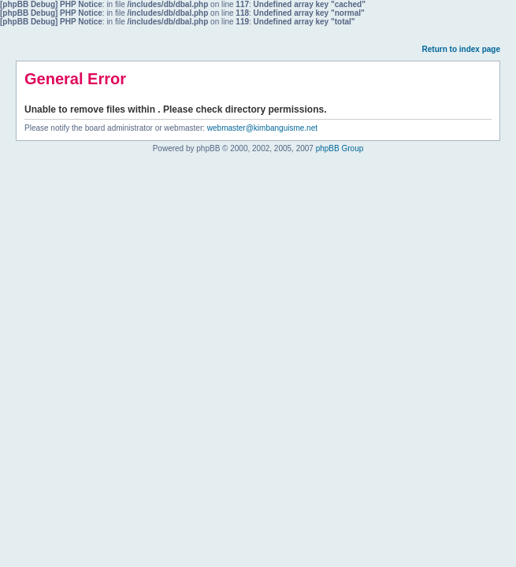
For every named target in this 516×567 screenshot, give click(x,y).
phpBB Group (340, 148)
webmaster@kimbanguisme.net (262, 128)
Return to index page (461, 49)
